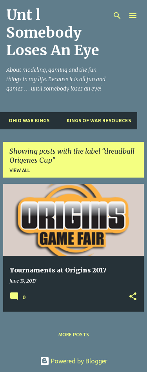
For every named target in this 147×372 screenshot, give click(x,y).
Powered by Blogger (73, 361)
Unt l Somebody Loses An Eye (52, 32)
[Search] (117, 15)
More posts (73, 334)
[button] (133, 297)
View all (19, 170)
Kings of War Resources (96, 120)
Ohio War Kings (26, 120)
